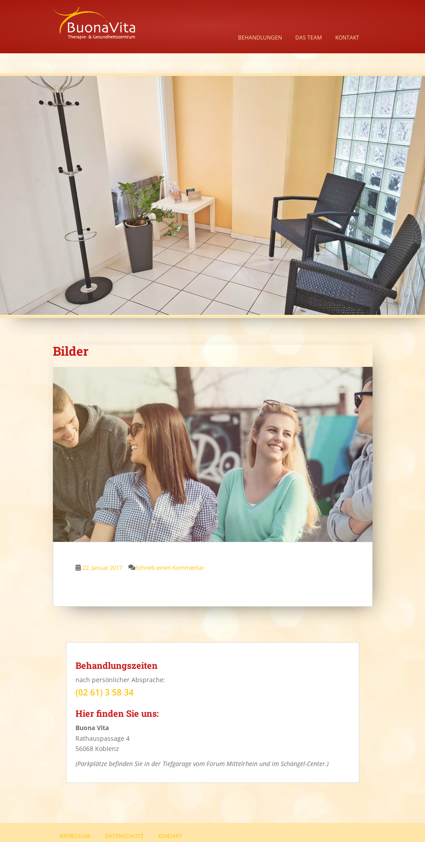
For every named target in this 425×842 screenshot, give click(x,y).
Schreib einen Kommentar (169, 568)
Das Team (308, 37)
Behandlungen (260, 37)
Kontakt (347, 37)
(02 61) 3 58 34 (104, 692)
